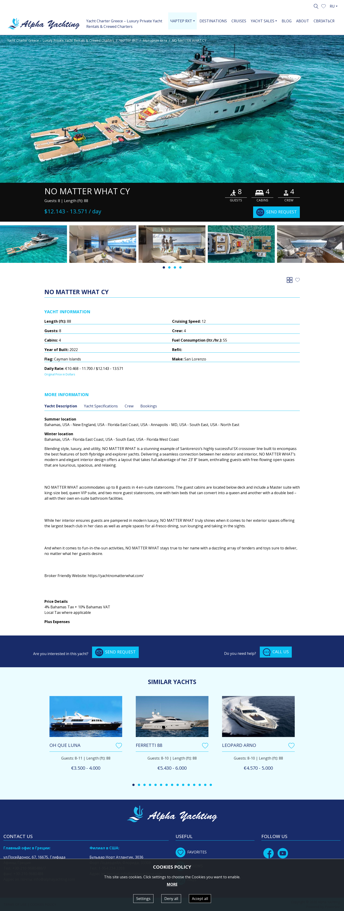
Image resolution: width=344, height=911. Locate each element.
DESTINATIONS (213, 20)
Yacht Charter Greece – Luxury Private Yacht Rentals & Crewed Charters (124, 23)
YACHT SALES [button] (262, 20)
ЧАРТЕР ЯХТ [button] (181, 20)
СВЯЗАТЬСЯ (324, 20)
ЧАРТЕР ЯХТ (128, 40)
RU (332, 6)
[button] (323, 5)
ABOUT (302, 20)
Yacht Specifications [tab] (101, 406)
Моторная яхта (155, 40)
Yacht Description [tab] (60, 406)
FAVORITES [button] (191, 852)
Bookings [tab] (148, 406)
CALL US (276, 652)
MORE (172, 884)
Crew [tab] (129, 406)
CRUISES (238, 20)
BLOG (287, 20)
